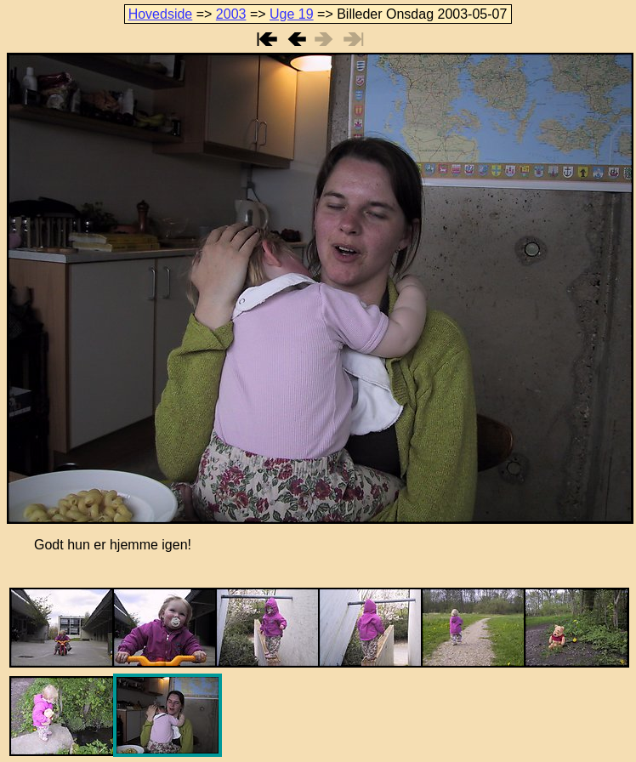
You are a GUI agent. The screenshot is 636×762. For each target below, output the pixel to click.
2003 (231, 14)
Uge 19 (292, 14)
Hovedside (160, 14)
